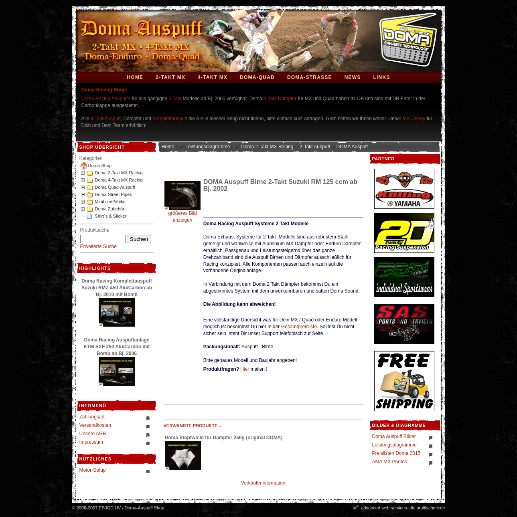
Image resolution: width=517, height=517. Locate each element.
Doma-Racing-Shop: (104, 90)
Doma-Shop (100, 165)
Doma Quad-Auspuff (115, 187)
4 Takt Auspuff (106, 118)
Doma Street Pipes (113, 194)
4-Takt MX (212, 77)
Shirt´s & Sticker (111, 216)
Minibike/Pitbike (110, 201)
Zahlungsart (92, 417)
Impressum (91, 442)
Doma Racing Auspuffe (106, 98)
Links (381, 77)
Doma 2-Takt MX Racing (119, 172)
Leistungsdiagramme (394, 445)
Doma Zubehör (109, 208)
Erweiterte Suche (98, 246)
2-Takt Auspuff (315, 146)
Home (135, 77)
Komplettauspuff (169, 118)
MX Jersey (415, 118)
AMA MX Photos (389, 461)
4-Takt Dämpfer (280, 98)
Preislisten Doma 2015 (396, 453)
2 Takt (174, 98)
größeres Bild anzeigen (182, 214)
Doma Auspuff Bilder (394, 436)
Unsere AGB (92, 433)
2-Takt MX (170, 77)
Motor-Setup (92, 470)
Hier (244, 369)
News (353, 77)
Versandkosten (95, 425)
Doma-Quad (257, 77)
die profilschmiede (427, 507)
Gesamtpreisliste (299, 326)
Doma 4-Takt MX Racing (119, 180)
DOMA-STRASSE (309, 77)
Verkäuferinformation (263, 483)
